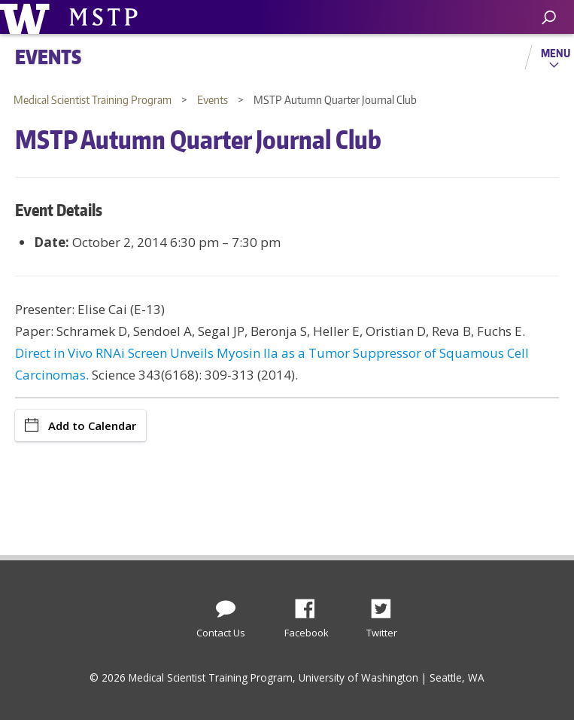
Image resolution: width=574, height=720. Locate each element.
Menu (555, 52)
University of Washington (27, 17)
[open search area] (548, 17)
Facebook (310, 604)
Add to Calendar (80, 425)
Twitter (386, 604)
